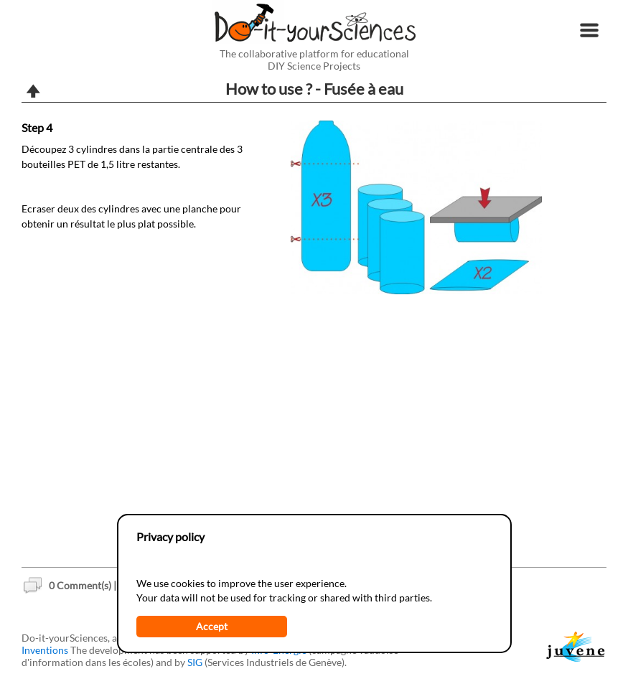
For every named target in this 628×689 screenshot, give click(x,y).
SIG (194, 662)
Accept (212, 626)
